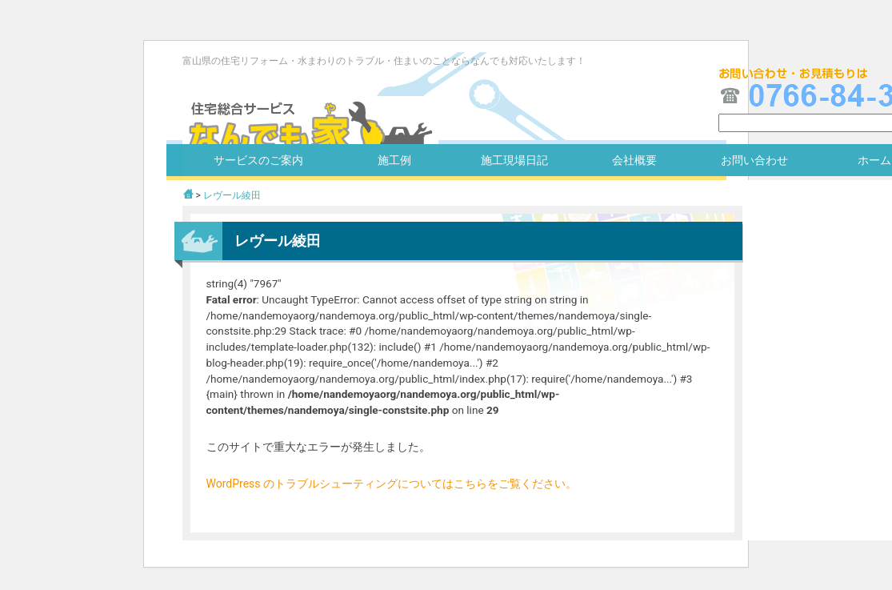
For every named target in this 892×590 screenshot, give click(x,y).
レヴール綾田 (232, 195)
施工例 (394, 160)
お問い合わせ (754, 160)
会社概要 (634, 160)
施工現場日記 (514, 160)
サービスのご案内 (258, 160)
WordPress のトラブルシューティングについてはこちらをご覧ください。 (392, 483)
